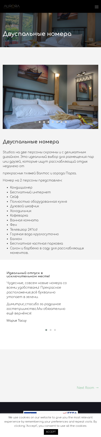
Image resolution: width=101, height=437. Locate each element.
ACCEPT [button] (51, 432)
